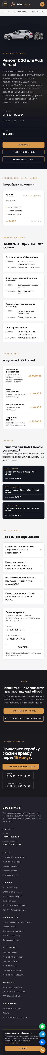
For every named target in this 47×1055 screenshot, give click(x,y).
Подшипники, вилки (11, 940)
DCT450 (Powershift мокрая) (15, 910)
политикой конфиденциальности (17, 1042)
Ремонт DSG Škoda (10, 961)
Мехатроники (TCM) (11, 935)
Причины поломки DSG (12, 987)
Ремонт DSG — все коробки (14, 857)
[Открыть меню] (5, 4)
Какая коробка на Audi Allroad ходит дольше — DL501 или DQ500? (20, 596)
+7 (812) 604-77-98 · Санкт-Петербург (23, 718)
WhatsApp (23, 647)
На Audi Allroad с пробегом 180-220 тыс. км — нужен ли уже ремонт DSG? (20, 580)
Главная (6, 12)
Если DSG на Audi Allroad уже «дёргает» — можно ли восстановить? (19, 549)
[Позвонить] (42, 1050)
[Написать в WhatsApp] (42, 1026)
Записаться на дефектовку (20, 766)
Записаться (23, 145)
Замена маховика (10, 870)
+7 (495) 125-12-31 (11, 836)
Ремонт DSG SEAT (10, 966)
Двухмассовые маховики (13, 931)
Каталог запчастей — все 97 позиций (18, 922)
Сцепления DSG (9, 927)
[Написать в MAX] (42, 1042)
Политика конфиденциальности (16, 1017)
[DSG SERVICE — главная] (24, 4)
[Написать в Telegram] (42, 1034)
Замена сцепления (10, 866)
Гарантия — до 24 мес (12, 1008)
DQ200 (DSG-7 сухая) (12, 887)
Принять (23, 1048)
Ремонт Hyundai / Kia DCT (13, 975)
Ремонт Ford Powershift (12, 970)
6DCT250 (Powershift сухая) (15, 905)
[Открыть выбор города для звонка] (42, 4)
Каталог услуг (20, 12)
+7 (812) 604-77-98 (12, 844)
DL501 (14, 71)
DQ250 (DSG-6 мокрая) (12, 892)
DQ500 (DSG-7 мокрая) (12, 896)
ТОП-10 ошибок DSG (11, 996)
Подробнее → (35, 221)
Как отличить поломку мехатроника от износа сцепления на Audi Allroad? (18, 565)
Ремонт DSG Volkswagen (13, 957)
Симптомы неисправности (14, 991)
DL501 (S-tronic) (9, 901)
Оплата (6, 1013)
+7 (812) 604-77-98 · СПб (23, 159)
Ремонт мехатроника (12, 862)
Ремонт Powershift (10, 875)
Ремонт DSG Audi (10, 952)
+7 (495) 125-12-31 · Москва (23, 152)
